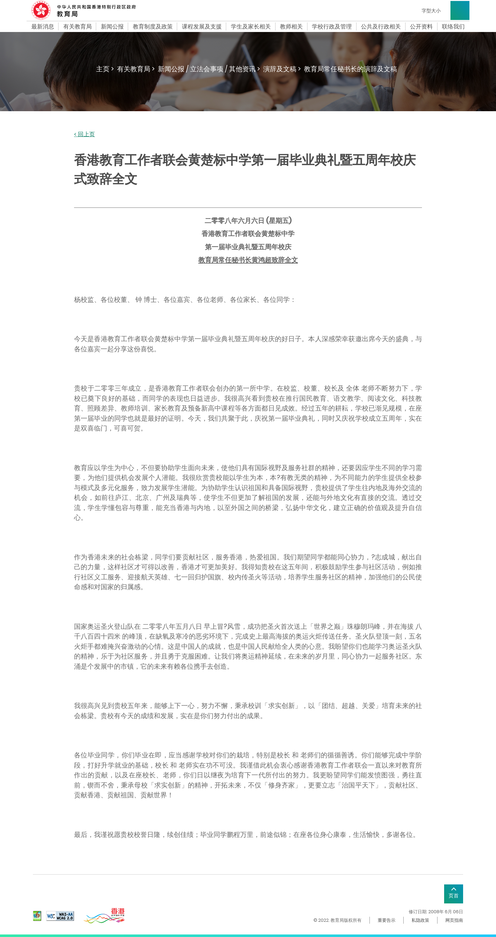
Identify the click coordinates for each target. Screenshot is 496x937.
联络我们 (453, 26)
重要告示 (386, 920)
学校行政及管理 (332, 26)
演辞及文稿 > (282, 68)
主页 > (105, 68)
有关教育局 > (136, 68)
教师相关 (291, 26)
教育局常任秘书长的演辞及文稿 (350, 68)
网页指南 (454, 920)
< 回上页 (84, 134)
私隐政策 (420, 920)
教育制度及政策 (153, 26)
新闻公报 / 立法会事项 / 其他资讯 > (209, 68)
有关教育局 (77, 26)
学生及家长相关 (251, 26)
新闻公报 (112, 26)
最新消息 (42, 26)
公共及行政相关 (381, 26)
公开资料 (421, 26)
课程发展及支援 (202, 26)
